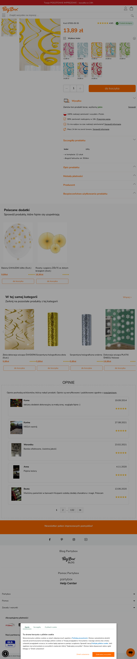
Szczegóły (37, 627)
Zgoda (27, 627)
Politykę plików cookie (100, 643)
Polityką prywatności (80, 638)
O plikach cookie (51, 627)
